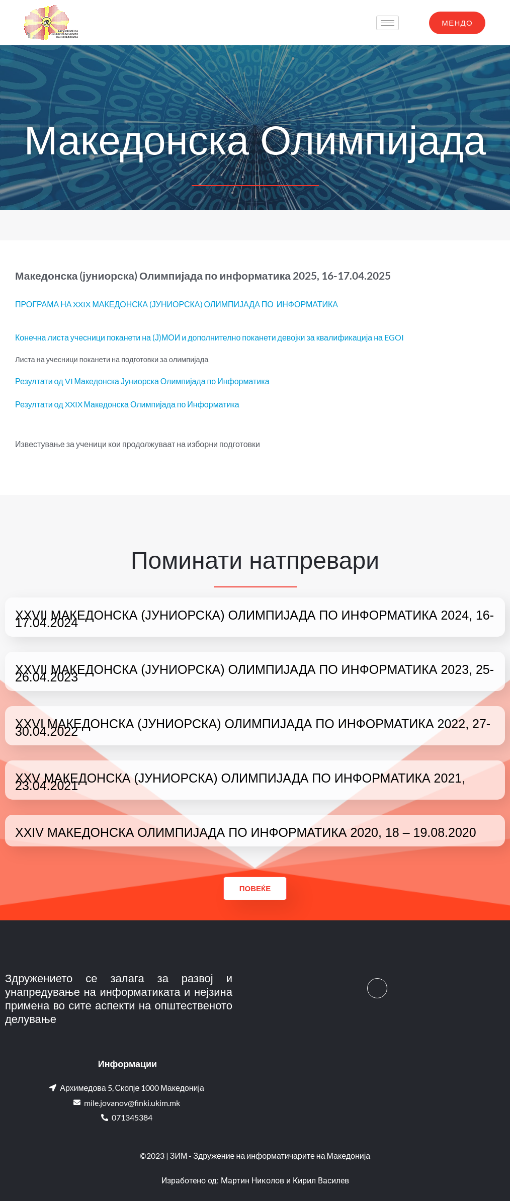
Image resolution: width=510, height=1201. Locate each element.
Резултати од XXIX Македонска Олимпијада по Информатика (127, 404)
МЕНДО (457, 22)
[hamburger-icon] (387, 23)
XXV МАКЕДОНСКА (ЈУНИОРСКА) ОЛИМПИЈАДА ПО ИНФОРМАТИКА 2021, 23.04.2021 (240, 782)
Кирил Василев (321, 1180)
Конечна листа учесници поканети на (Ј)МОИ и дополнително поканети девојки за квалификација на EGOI (209, 337)
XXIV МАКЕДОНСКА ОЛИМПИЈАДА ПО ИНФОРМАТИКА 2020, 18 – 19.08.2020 (245, 832)
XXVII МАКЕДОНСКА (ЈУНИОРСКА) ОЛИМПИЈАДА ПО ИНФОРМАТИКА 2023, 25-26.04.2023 (254, 673)
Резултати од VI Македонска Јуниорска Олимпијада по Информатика (142, 381)
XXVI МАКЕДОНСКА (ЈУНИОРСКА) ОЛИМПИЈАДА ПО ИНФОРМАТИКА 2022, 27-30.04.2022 (252, 727)
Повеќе (255, 888)
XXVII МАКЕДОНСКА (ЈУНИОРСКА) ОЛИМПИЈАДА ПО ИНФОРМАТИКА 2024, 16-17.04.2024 (254, 619)
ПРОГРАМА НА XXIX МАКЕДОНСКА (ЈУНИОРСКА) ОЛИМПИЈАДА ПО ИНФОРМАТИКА (176, 304)
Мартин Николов (252, 1180)
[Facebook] (377, 988)
